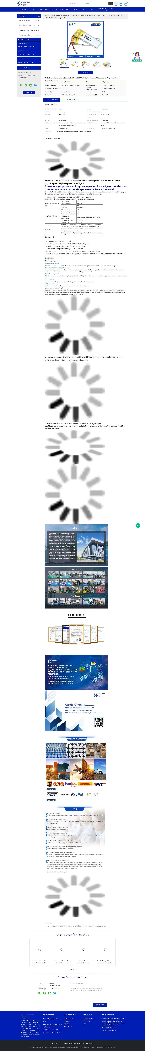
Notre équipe (68, 1026)
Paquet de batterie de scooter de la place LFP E (59, 926)
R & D (84, 1024)
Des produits (37, 9)
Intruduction (68, 1018)
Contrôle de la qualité (26, 47)
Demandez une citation (106, 9)
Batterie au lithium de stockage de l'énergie (29, 25)
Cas (91, 9)
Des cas (20, 58)
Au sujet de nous (51, 9)
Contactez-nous (78, 9)
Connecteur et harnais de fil (29, 35)
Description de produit (71, 99)
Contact (21, 50)
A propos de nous (24, 39)
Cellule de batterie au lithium (29, 30)
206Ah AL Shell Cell (81, 926)
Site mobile (89, 1043)
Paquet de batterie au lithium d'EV (29, 20)
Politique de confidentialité (73, 1043)
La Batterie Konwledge (26, 54)
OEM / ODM (86, 1021)
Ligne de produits (89, 1018)
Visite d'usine (64, 9)
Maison (23, 9)
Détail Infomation (51, 99)
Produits (29, 16)
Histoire (66, 1021)
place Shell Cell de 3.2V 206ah (97, 926)
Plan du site (55, 1043)
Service (66, 1024)
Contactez (85, 72)
